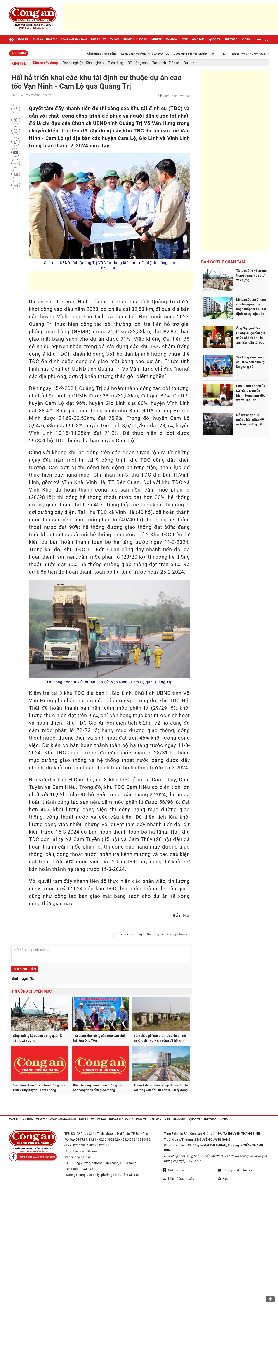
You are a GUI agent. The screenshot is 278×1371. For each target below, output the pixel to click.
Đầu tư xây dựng (45, 63)
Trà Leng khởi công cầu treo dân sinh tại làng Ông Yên (99, 1038)
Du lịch (189, 63)
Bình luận (22, 978)
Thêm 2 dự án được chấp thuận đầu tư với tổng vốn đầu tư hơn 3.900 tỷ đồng (161, 1087)
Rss (223, 1178)
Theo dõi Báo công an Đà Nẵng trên (151, 934)
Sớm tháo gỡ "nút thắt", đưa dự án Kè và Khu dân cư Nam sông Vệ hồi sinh (160, 1038)
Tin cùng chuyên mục (31, 991)
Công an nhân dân (74, 39)
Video (246, 39)
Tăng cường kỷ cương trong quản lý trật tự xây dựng (37, 1038)
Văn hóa (172, 39)
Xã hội (114, 39)
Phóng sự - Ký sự (135, 39)
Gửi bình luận (25, 969)
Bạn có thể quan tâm (223, 262)
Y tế (185, 39)
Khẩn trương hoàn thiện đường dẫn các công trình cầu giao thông (98, 1087)
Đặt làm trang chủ (178, 1170)
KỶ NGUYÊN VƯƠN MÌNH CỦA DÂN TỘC (166, 53)
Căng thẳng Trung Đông (122, 53)
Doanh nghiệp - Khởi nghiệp (83, 63)
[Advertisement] (170, 17)
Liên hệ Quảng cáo (178, 1178)
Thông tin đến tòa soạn (236, 1170)
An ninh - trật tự (45, 39)
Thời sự (23, 39)
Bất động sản (138, 63)
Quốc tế (214, 39)
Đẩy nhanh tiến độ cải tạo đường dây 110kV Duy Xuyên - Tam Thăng (38, 1087)
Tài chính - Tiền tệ (165, 63)
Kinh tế (156, 39)
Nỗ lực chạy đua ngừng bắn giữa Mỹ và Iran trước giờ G (250, 419)
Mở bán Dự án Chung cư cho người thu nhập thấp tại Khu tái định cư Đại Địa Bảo (251, 307)
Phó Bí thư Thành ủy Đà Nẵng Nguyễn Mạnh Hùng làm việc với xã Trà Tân (250, 393)
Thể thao (231, 39)
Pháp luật (98, 39)
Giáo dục (198, 39)
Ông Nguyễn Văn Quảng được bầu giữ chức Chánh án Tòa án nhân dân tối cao (250, 335)
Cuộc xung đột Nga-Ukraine (211, 53)
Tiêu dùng (115, 63)
